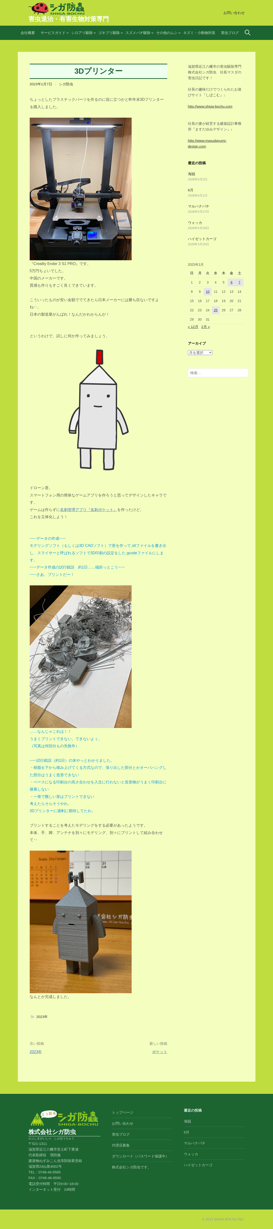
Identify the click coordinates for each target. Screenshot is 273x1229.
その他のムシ (166, 33)
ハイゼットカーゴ (202, 239)
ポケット (159, 1052)
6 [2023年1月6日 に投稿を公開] (231, 282)
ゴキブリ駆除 (109, 33)
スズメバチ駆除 (137, 33)
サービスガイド (53, 33)
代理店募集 (121, 1145)
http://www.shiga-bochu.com (210, 106)
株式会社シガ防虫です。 (131, 1167)
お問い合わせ (234, 13)
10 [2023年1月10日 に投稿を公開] (208, 292)
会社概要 (28, 33)
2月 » (205, 327)
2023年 (42, 1017)
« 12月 (193, 327)
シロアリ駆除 (82, 33)
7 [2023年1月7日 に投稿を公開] (239, 282)
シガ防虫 (66, 84)
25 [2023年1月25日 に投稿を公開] (216, 310)
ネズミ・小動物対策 (199, 33)
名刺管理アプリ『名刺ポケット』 (88, 510)
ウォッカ (195, 223)
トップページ (122, 1112)
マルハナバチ (198, 206)
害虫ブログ (230, 33)
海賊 (191, 174)
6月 (190, 190)
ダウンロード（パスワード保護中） (140, 1156)
